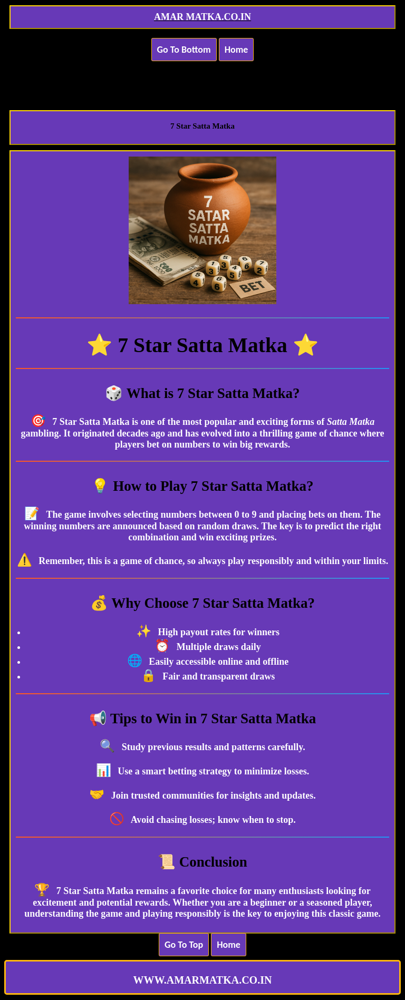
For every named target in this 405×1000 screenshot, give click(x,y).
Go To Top (184, 944)
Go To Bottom (184, 49)
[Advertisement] (202, 79)
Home (236, 49)
